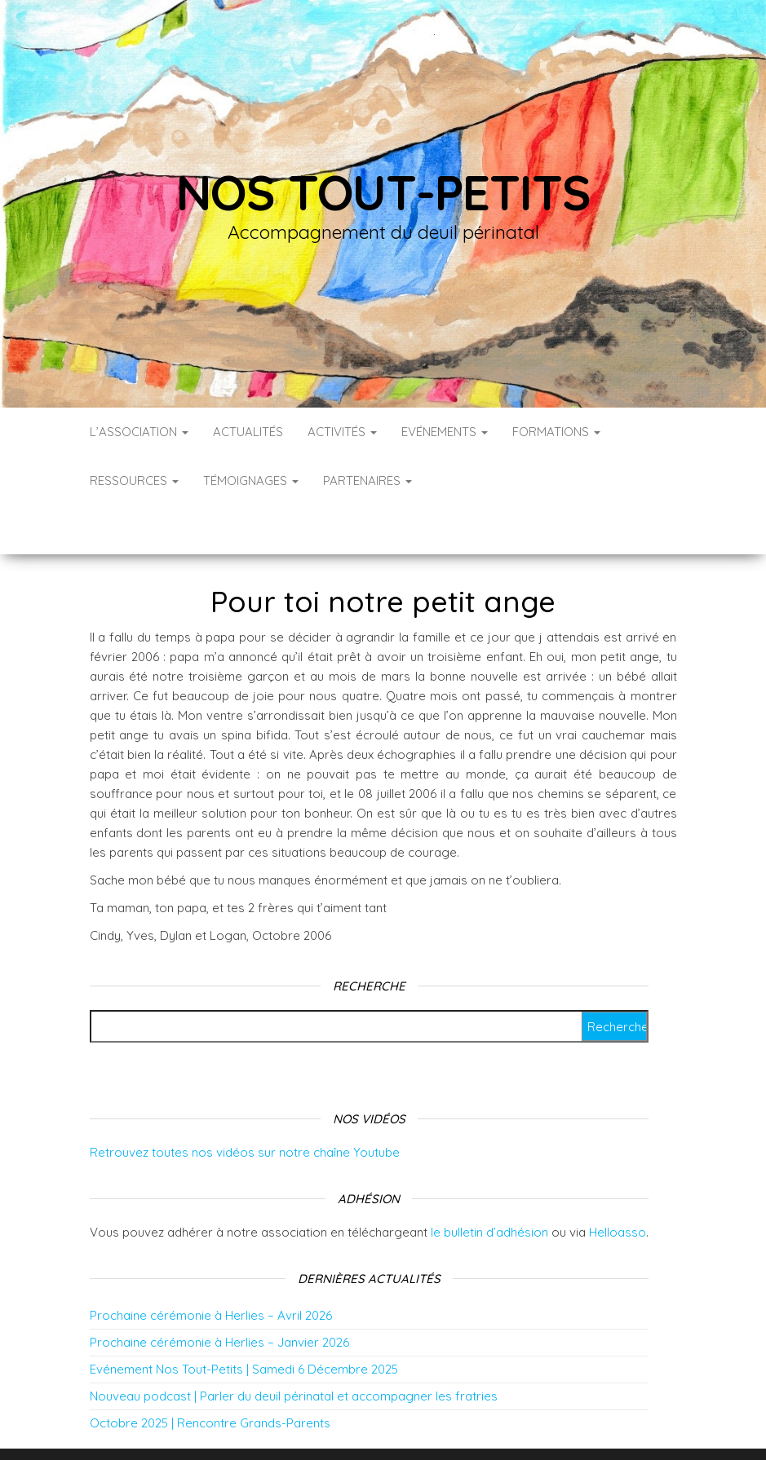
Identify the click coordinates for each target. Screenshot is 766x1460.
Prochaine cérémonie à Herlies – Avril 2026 (211, 1266)
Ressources (134, 480)
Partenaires (367, 480)
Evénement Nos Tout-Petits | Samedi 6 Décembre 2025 (244, 1320)
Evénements (444, 431)
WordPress (394, 1425)
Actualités (248, 431)
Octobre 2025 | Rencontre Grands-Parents (210, 1374)
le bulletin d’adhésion (489, 1183)
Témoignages (251, 480)
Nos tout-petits (383, 192)
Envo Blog (513, 1425)
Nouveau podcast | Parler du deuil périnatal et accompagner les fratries (294, 1347)
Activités (342, 431)
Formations (556, 431)
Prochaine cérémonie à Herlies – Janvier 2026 (219, 1293)
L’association (139, 431)
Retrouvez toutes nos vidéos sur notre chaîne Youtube (245, 1103)
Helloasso (617, 1183)
